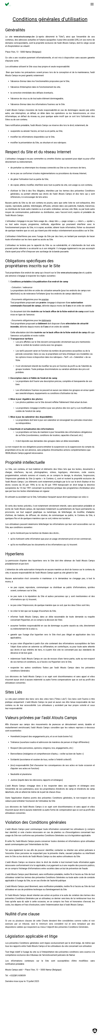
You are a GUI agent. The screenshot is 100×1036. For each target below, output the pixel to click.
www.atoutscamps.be (24, 36)
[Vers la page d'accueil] (8, 4)
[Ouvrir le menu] (92, 4)
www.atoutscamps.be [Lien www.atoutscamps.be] (71, 272)
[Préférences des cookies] (95, 1031)
